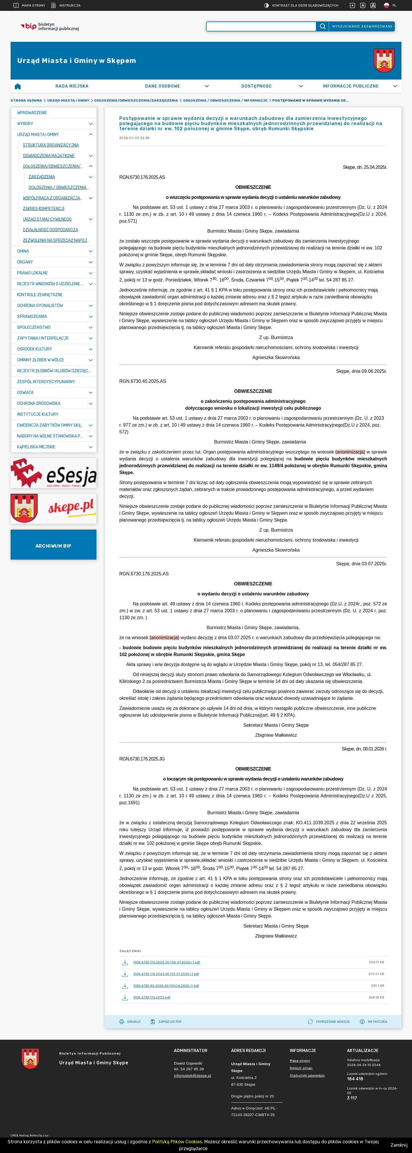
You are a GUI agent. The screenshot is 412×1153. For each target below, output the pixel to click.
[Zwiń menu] (90, 134)
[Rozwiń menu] (90, 123)
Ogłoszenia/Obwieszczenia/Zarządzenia (136, 100)
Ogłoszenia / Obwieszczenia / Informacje (225, 100)
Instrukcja (65, 5)
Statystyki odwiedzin (307, 1075)
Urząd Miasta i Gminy (68, 100)
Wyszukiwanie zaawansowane (362, 26)
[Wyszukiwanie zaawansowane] (261, 26)
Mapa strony (29, 5)
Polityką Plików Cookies (177, 1141)
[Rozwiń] (206, 86)
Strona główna (26, 100)
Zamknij (399, 1145)
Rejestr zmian (301, 1068)
